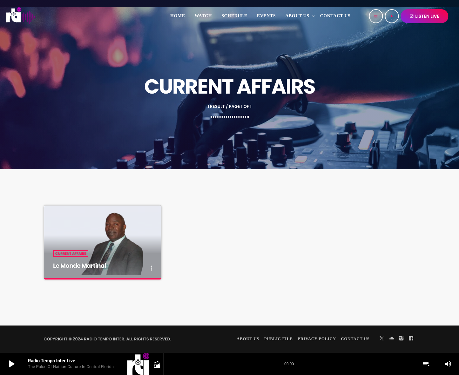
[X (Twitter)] (381, 338)
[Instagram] (401, 338)
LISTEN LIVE (424, 16)
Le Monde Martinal (81, 265)
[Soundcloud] (391, 338)
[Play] (392, 16)
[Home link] (20, 16)
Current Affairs (70, 253)
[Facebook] (411, 338)
